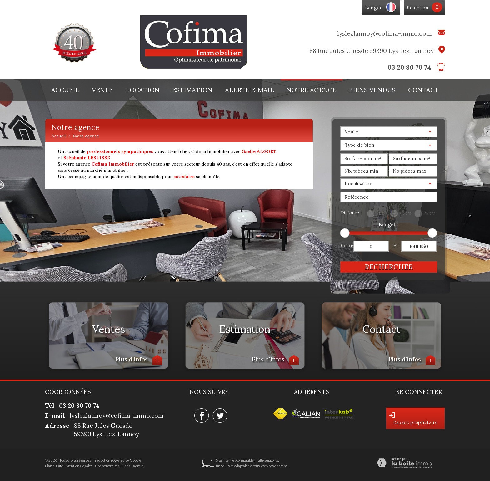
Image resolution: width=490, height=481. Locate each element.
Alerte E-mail (249, 90)
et (395, 245)
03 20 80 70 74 (409, 67)
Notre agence (311, 90)
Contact (423, 90)
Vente (102, 90)
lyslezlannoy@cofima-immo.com (384, 33)
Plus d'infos (138, 360)
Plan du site (54, 465)
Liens (126, 465)
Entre (346, 245)
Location (142, 90)
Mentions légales (79, 465)
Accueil (65, 90)
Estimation (192, 90)
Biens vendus (372, 90)
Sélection (417, 8)
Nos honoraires (107, 465)
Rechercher (389, 266)
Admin (138, 465)
